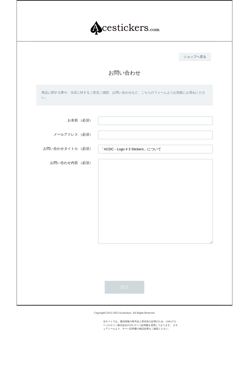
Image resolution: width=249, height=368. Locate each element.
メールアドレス (66, 134)
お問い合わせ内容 (64, 163)
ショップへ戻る (195, 57)
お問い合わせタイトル (60, 149)
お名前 (72, 120)
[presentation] (138, 275)
